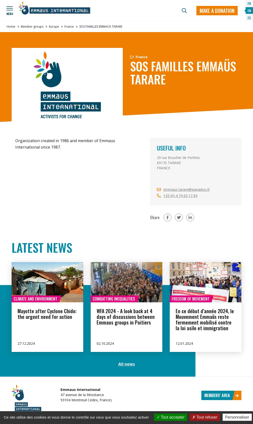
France (69, 26)
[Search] (184, 10)
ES (249, 17)
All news (126, 364)
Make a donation (217, 10)
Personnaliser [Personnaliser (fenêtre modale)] (237, 417)
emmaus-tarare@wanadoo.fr (186, 189)
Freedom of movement (191, 299)
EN (249, 10)
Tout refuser (204, 417)
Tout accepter (171, 417)
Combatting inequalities (114, 299)
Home (11, 26)
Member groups (32, 26)
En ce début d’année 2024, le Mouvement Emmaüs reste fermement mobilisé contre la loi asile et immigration (205, 319)
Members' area (221, 395)
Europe (54, 26)
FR (249, 3)
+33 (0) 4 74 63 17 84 (180, 195)
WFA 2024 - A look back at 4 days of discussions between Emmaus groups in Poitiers (126, 316)
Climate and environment (35, 299)
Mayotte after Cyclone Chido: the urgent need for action (47, 313)
